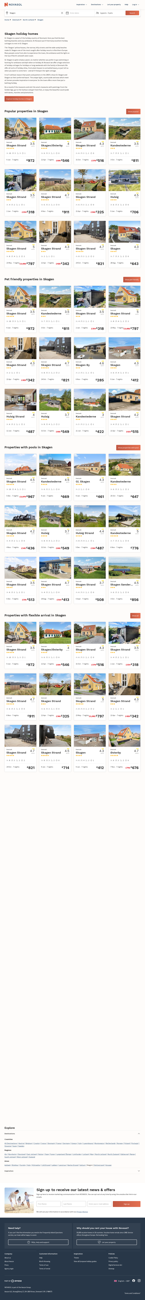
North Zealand (113, 1154)
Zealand (32, 1157)
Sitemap (111, 1269)
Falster (41, 1154)
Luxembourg (88, 1143)
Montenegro (99, 1143)
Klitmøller (36, 1165)
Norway (120, 1143)
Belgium (29, 1143)
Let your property (114, 4)
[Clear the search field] (62, 13)
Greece (74, 1143)
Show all (135, 616)
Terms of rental (44, 1269)
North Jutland (28, 20)
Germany (66, 1143)
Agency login (9, 1269)
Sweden (21, 1146)
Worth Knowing (44, 1261)
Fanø (47, 1154)
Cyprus (43, 1143)
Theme (76, 1258)
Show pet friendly (132, 279)
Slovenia (8, 1146)
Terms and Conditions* (132, 1293)
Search (132, 13)
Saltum (82, 1165)
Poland (127, 1143)
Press (7, 1265)
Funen (52, 1154)
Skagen (40, 20)
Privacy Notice (82, 1212)
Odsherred (124, 1154)
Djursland (21, 1154)
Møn (92, 1154)
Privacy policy (113, 1261)
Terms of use (43, 1265)
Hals (29, 1165)
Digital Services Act (115, 1265)
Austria (21, 1143)
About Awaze (9, 1261)
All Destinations (11, 1143)
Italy (80, 1143)
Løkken (54, 1165)
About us (8, 1258)
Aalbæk (7, 1165)
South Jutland (10, 1157)
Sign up (126, 1204)
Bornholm (12, 1154)
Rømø (132, 1154)
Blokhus (15, 1165)
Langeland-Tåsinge (63, 1154)
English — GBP (122, 1281)
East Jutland (32, 1154)
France (58, 1143)
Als (6, 1154)
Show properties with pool (128, 447)
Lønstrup (62, 1165)
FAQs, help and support (38, 1242)
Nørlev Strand (72, 1165)
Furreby (23, 1165)
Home (7, 20)
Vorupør (108, 1165)
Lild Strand (46, 1165)
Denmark (16, 20)
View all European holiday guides (85, 1261)
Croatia (36, 1143)
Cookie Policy (113, 1258)
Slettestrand (99, 1165)
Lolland (86, 1154)
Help (126, 4)
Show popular (133, 111)
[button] (80, 13)
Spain (15, 1146)
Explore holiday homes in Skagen (19, 99)
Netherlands (110, 1143)
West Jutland (22, 1157)
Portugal (134, 1143)
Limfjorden (77, 1154)
